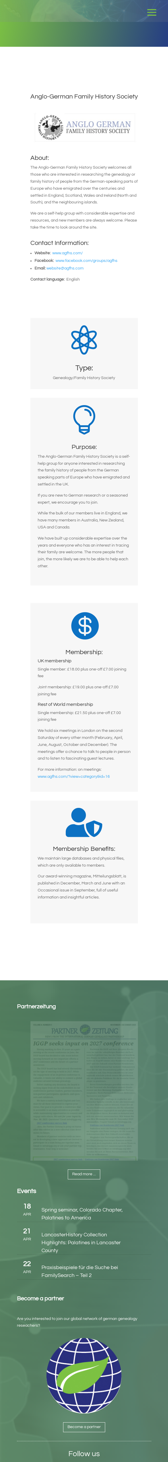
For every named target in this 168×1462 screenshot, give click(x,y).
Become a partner (84, 1427)
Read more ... (84, 1174)
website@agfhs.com (65, 268)
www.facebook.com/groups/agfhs (86, 261)
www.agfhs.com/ (67, 253)
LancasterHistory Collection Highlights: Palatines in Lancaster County (81, 1242)
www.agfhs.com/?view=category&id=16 (74, 777)
